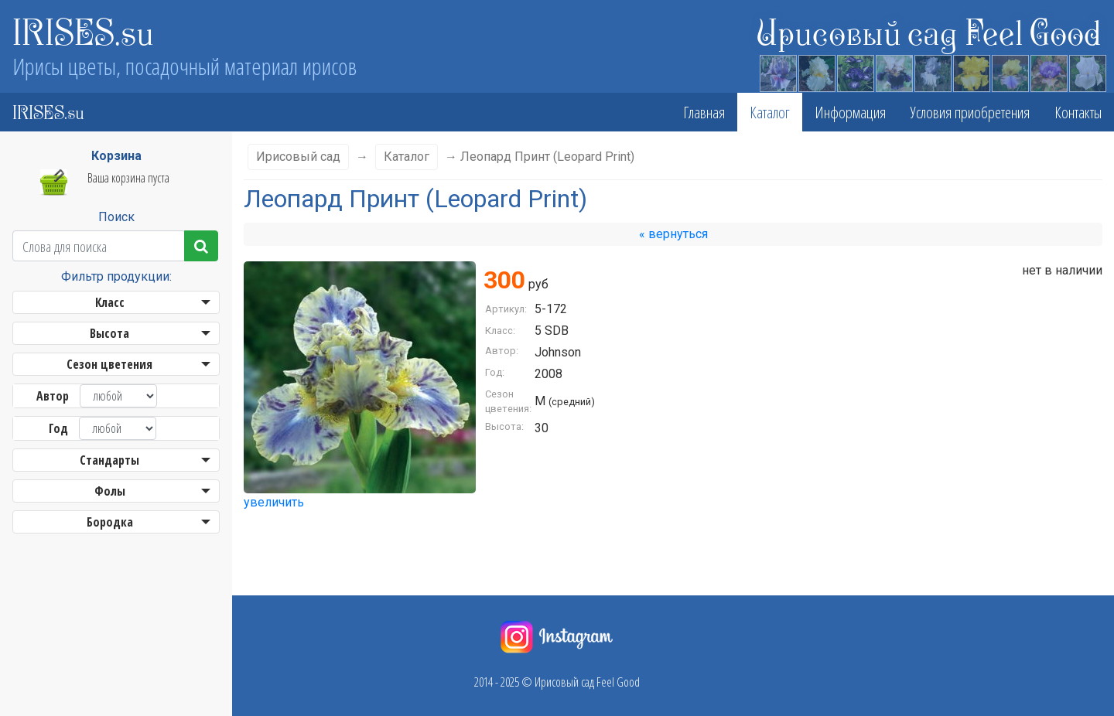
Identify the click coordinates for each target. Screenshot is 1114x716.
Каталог (770, 112)
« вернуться (673, 234)
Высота (109, 333)
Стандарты (109, 460)
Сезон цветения (109, 364)
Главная (704, 112)
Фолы (109, 490)
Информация (850, 112)
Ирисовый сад (298, 156)
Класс (110, 302)
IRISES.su (83, 30)
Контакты (1078, 112)
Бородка (110, 521)
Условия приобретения (970, 112)
